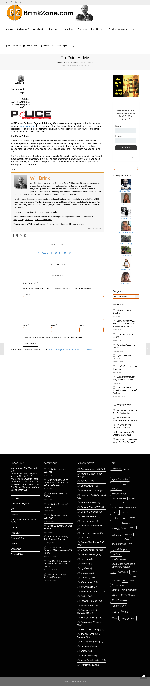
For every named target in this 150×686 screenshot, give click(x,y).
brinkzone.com (94, 228)
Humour (85, 564)
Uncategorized (88, 646)
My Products (87, 587)
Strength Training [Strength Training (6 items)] (118, 585)
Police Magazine (27, 126)
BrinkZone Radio (89, 502)
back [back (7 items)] (125, 484)
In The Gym (12, 46)
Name (25, 325)
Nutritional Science (90, 591)
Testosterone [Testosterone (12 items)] (119, 605)
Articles (69, 29)
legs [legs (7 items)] (113, 572)
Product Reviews (89, 601)
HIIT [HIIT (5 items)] (130, 543)
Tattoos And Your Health (22, 484)
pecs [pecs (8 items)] (134, 576)
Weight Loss (87, 655)
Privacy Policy (17, 538)
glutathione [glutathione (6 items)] (128, 534)
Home (9, 29)
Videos (45, 46)
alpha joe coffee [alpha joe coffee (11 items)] (120, 479)
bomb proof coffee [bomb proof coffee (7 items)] (119, 498)
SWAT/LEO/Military (20, 102)
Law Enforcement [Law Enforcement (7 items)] (119, 559)
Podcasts (85, 596)
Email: (118, 136)
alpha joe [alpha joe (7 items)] (115, 474)
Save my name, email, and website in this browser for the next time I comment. (53, 337)
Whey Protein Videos (91, 660)
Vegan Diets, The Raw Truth (24, 468)
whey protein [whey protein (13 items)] (128, 618)
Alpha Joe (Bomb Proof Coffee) (31, 29)
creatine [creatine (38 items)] (119, 529)
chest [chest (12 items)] (115, 512)
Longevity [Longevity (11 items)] (123, 572)
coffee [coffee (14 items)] (115, 518)
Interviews (86, 573)
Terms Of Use (17, 554)
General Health (88, 554)
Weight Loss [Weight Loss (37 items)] (122, 612)
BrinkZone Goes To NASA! (125, 420)
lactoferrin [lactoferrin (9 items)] (116, 554)
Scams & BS (87, 605)
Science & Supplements (120, 29)
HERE (19, 169)
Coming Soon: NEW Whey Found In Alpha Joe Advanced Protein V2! (124, 323)
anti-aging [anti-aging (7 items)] (116, 484)
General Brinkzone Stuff (92, 542)
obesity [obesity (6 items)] (134, 572)
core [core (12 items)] (124, 518)
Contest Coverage (89, 512)
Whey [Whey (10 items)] (114, 618)
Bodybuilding (87, 486)
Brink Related (85, 29)
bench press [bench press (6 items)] (116, 489)
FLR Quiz (85, 538)
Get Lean (85, 559)
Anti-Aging (55, 29)
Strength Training (89, 617)
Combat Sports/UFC (91, 507)
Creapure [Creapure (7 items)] (126, 523)
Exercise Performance (91, 526)
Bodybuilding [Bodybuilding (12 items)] (119, 493)
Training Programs (21, 104)
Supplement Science (91, 622)
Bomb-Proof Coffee (90, 490)
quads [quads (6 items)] (125, 581)
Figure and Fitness (90, 533)
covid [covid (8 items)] (132, 518)
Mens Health (87, 582)
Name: (118, 126)
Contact (14, 514)
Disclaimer (16, 549)
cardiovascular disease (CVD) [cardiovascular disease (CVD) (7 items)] (124, 507)
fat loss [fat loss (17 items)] (116, 535)
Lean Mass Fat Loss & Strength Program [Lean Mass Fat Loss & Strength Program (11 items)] (123, 565)
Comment (26, 294)
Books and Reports (60, 46)
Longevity (85, 577)
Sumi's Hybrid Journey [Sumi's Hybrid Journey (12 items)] (124, 589)
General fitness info (90, 550)
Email (53, 325)
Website (82, 325)
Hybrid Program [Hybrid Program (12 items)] (120, 549)
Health (100, 29)
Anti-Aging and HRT (90, 469)
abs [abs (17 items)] (126, 469)
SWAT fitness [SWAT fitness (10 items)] (128, 595)
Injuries (84, 568)
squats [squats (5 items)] (132, 580)
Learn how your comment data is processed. (70, 349)
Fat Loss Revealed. (43, 219)
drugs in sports (88, 521)
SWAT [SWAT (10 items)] (115, 595)
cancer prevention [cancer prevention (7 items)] (119, 503)
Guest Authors (30, 46)
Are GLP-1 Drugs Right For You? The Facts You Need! (57, 564)
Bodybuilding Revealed (23, 219)
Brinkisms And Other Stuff (93, 495)
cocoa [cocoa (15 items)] (124, 512)
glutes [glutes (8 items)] (126, 539)
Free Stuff (15, 533)
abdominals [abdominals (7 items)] (116, 469)
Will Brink (120, 425)
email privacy (130, 157)
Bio (12, 509)
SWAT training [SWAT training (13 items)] (120, 600)
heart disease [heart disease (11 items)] (119, 544)
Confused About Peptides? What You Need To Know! (125, 390)
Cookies (15, 543)
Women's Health (89, 665)
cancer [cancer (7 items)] (132, 498)
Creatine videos (88, 516)
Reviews (15, 498)
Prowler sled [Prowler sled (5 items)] (116, 580)
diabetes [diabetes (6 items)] (132, 527)
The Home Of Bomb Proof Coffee (23, 520)
